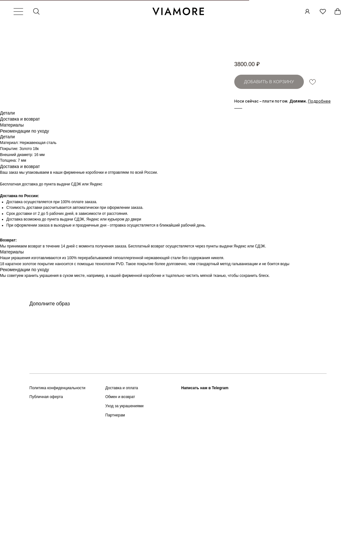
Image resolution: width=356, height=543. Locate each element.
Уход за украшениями (124, 502)
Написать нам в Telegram (204, 484)
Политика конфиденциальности (57, 484)
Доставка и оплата (121, 484)
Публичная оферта (46, 493)
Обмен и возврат (120, 493)
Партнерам (115, 511)
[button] (319, 101)
